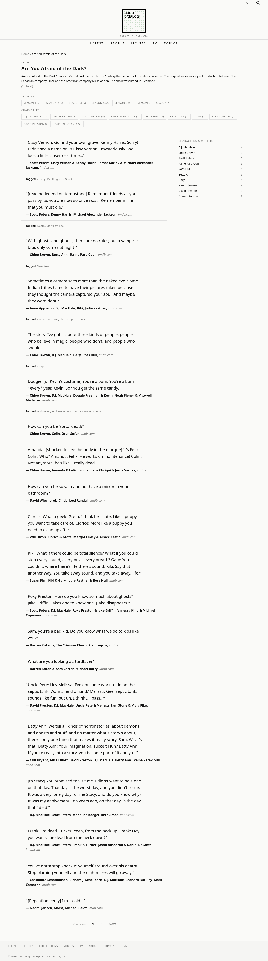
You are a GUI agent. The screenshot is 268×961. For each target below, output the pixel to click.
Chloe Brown (40, 254)
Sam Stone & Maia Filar (129, 705)
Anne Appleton (42, 308)
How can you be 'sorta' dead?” (56, 426)
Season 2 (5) (54, 103)
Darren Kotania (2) (67, 124)
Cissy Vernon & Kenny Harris (73, 163)
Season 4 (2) (100, 103)
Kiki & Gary (57, 580)
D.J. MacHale (65, 308)
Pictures (53, 319)
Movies (138, 43)
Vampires (43, 266)
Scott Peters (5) (93, 116)
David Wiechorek (43, 500)
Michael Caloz (76, 908)
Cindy (63, 500)
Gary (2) (200, 116)
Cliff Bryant (39, 760)
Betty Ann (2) (179, 116)
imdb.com (47, 167)
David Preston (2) (36, 124)
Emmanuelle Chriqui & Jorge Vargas (106, 470)
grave (59, 179)
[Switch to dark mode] (246, 2)
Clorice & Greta (60, 537)
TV (155, 43)
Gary (77, 355)
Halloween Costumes (65, 411)
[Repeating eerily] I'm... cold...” (56, 900)
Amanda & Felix (64, 470)
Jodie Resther (95, 308)
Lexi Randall (79, 500)
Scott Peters (39, 163)
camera (41, 319)
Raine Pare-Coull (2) (125, 116)
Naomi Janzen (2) (223, 116)
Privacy (109, 946)
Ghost (68, 179)
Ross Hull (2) (154, 116)
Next (112, 924)
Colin (56, 433)
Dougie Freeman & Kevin (93, 395)
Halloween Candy (90, 411)
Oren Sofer (70, 433)
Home (25, 54)
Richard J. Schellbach (85, 880)
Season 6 (143, 103)
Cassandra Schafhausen (49, 880)
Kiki (80, 308)
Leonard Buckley (139, 880)
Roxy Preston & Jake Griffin (94, 610)
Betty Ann (60, 254)
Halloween (43, 411)
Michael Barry (87, 668)
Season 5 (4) (123, 103)
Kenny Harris (61, 214)
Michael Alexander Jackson (94, 214)
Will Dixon (38, 537)
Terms (124, 946)
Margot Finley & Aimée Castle (96, 537)
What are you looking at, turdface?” (61, 661)
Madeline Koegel (85, 815)
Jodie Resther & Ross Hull (87, 580)
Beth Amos (109, 815)
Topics (171, 43)
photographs (68, 319)
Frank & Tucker (84, 845)
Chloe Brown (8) (64, 116)
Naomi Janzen (41, 908)
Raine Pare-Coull (83, 254)
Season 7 (162, 103)
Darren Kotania (42, 645)
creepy (41, 179)
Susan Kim (38, 580)
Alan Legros (97, 645)
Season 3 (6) (77, 103)
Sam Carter (65, 668)
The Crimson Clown (71, 645)
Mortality (52, 226)
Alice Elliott (59, 760)
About (93, 946)
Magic (41, 366)
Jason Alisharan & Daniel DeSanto (125, 845)
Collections (48, 946)
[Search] (258, 3)
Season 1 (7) (32, 103)
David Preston (41, 705)
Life (61, 226)
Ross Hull (90, 355)
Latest (97, 43)
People (117, 43)
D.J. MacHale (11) (35, 116)
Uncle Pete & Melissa (92, 705)
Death (51, 179)
